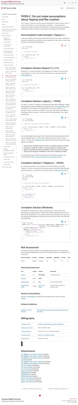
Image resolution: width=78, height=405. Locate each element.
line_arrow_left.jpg (26, 365)
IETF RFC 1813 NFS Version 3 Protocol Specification (51, 324)
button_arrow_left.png (27, 378)
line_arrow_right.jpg (26, 367)
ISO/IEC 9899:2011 (26, 75)
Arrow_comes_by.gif (26, 370)
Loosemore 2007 (26, 335)
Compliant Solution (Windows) (37, 207)
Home (62, 8)
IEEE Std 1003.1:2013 (63, 106)
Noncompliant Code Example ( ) (43, 34)
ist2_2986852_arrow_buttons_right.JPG (32, 361)
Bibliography (27, 318)
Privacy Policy (74, 402)
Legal (69, 402)
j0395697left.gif (25, 374)
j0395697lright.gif (26, 376)
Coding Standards (71, 8)
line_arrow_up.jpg (26, 369)
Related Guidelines (29, 304)
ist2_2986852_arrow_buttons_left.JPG (31, 358)
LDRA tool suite (25, 282)
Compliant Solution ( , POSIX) (41, 101)
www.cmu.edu (73, 398)
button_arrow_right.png (28, 381)
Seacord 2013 (25, 338)
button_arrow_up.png (27, 380)
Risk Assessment (30, 247)
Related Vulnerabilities (30, 293)
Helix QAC (23, 278)
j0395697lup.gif (25, 372)
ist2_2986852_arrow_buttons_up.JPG (31, 356)
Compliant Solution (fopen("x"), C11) (40, 68)
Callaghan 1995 (40, 140)
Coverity (23, 275)
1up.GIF (23, 360)
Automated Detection (30, 267)
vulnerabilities (31, 296)
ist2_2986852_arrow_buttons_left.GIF (31, 354)
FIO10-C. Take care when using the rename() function (46, 157)
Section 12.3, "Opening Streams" (46, 335)
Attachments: (28, 351)
